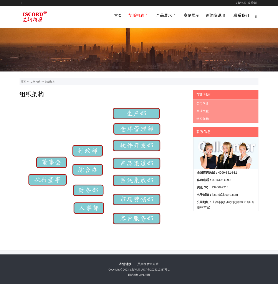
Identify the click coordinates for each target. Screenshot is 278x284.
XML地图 (144, 274)
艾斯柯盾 (240, 2)
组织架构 (50, 81)
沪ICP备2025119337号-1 (155, 269)
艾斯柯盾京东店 (148, 264)
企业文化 (203, 111)
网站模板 (133, 274)
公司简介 (203, 103)
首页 (118, 15)
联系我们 (253, 2)
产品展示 (166, 16)
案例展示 (191, 15)
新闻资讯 (216, 16)
